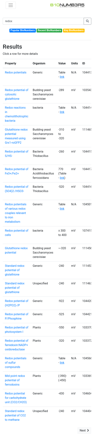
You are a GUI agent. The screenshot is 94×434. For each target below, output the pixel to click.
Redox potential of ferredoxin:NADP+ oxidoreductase (16, 345)
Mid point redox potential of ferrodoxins (15, 380)
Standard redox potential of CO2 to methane (15, 415)
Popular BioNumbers (23, 30)
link (62, 77)
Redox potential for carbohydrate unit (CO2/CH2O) (16, 398)
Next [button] (84, 430)
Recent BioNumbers (49, 30)
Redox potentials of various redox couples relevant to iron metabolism (15, 213)
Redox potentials (15, 72)
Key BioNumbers (73, 30)
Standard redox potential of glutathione (14, 270)
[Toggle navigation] (11, 5)
